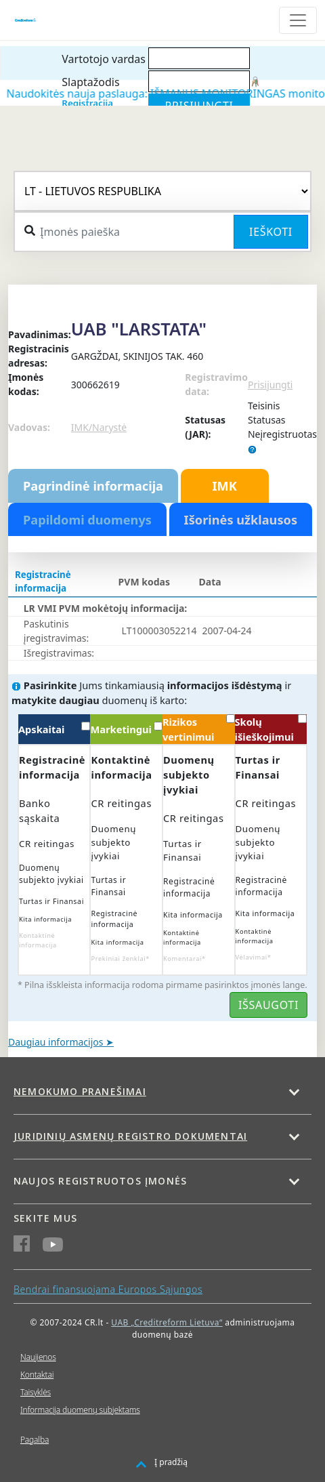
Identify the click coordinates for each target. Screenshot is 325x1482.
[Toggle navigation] (298, 20)
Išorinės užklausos (241, 520)
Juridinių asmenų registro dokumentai (130, 1136)
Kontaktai (36, 1374)
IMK (224, 486)
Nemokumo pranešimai (80, 1091)
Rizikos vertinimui (198, 728)
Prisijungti (270, 384)
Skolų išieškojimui (271, 728)
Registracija (87, 103)
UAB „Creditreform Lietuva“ (166, 1322)
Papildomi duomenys (87, 520)
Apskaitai (54, 729)
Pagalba (34, 1439)
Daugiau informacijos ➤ (61, 1041)
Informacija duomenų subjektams (80, 1410)
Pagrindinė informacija (93, 486)
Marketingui (126, 729)
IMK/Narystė (99, 427)
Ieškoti (270, 231)
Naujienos (38, 1357)
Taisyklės (35, 1392)
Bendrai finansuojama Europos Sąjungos (108, 1289)
